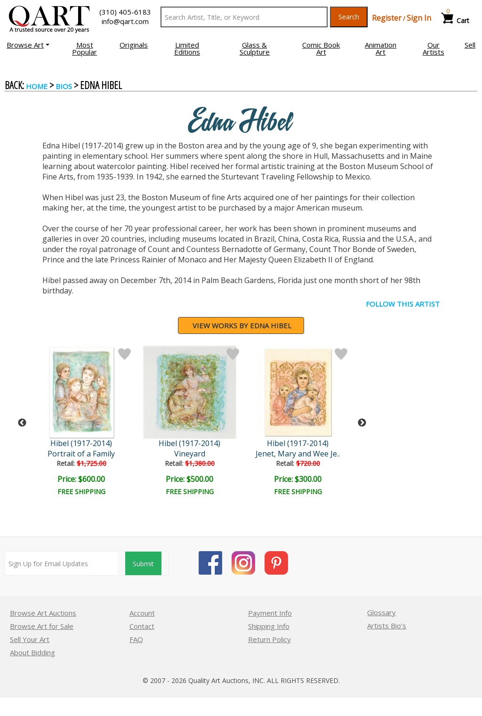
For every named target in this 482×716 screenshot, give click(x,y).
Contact (141, 626)
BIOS (64, 86)
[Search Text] (244, 17)
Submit (143, 563)
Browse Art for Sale (41, 626)
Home (37, 86)
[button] (28, 44)
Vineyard (191, 453)
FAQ (136, 639)
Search (348, 16)
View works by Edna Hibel (242, 325)
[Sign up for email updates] (61, 563)
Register (387, 18)
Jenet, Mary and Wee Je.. (300, 453)
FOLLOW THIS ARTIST (403, 304)
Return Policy (269, 639)
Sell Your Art (29, 639)
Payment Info (270, 613)
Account (142, 613)
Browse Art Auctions (43, 613)
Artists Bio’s (386, 625)
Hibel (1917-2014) (82, 443)
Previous (22, 423)
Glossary (381, 612)
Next (362, 423)
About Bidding (32, 652)
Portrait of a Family (82, 453)
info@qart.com (125, 21)
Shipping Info (268, 626)
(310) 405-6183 (125, 11)
